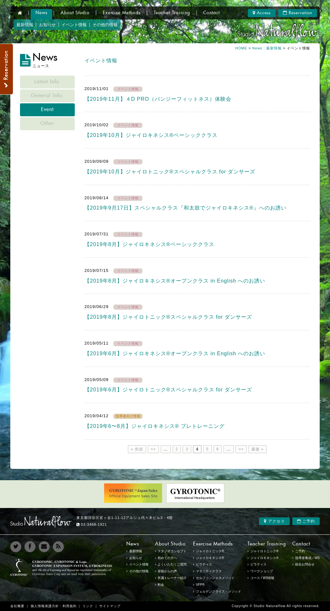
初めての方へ (167, 558)
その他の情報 (105, 24)
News (41, 13)
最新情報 (24, 24)
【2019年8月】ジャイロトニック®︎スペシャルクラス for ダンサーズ (168, 317)
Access (262, 13)
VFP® (200, 584)
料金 (161, 584)
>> (241, 449)
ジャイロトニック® (264, 551)
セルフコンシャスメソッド (215, 578)
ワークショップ (261, 571)
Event (47, 109)
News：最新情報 (267, 48)
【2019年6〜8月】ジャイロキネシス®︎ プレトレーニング (154, 426)
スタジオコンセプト (172, 551)
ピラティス (258, 564)
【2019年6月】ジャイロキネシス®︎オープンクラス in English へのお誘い (174, 353)
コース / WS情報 (262, 578)
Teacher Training (172, 13)
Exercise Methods (122, 13)
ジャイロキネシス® (264, 558)
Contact (211, 13)
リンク (87, 606)
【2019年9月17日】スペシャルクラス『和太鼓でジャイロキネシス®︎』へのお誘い (185, 208)
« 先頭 (137, 449)
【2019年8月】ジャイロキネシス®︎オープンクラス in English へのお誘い (174, 281)
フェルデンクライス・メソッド (218, 591)
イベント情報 (74, 24)
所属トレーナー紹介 (172, 578)
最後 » (257, 449)
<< (153, 449)
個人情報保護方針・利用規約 (54, 606)
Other (47, 123)
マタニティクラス (209, 571)
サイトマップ (110, 606)
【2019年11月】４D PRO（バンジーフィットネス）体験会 (157, 99)
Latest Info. (47, 82)
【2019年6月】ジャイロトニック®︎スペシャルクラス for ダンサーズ (168, 389)
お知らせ (47, 24)
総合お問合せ (305, 564)
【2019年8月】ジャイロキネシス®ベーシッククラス (149, 244)
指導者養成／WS (307, 558)
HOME (241, 48)
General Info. (47, 95)
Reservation (297, 13)
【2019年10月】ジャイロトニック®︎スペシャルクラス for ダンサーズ (169, 171)
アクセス (274, 521)
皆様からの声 (167, 571)
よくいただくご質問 (172, 564)
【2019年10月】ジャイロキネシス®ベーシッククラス (151, 135)
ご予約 (306, 521)
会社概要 (17, 606)
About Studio (75, 13)
